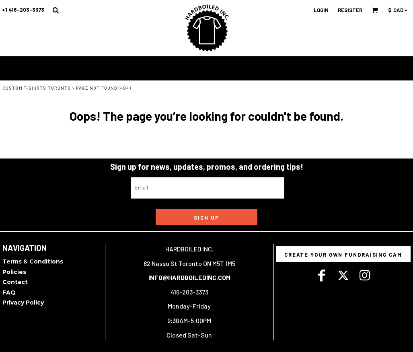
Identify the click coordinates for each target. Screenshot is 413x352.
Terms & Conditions (32, 261)
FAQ (9, 292)
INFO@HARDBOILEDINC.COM (189, 277)
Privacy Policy (23, 302)
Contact (15, 282)
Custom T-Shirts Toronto (36, 88)
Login (321, 10)
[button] (55, 10)
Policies (14, 272)
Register (350, 10)
